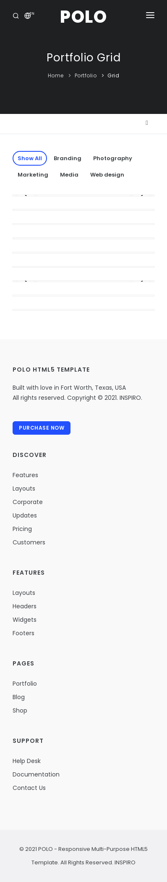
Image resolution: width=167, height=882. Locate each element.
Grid (113, 75)
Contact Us (29, 788)
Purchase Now (41, 427)
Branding (67, 158)
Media (69, 175)
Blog (19, 697)
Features (25, 475)
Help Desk (27, 761)
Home (56, 75)
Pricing (22, 529)
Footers (23, 633)
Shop (20, 710)
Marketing (33, 175)
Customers (29, 542)
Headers (25, 606)
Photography (112, 158)
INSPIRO (124, 862)
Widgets (25, 619)
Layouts (24, 488)
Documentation (36, 774)
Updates (25, 515)
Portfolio (86, 75)
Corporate (28, 502)
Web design (107, 175)
